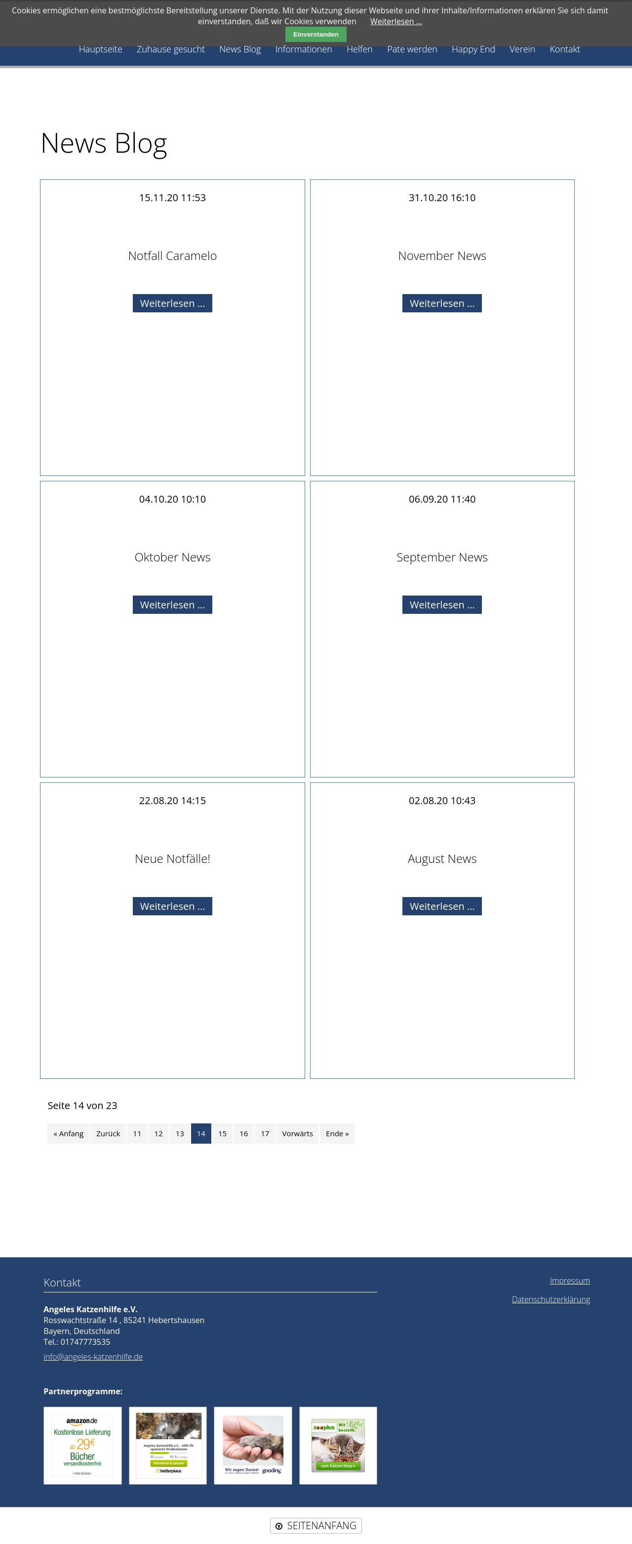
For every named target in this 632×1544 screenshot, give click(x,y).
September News (442, 557)
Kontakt (565, 49)
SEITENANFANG (321, 1525)
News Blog (240, 49)
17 (265, 1133)
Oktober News (172, 557)
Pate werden (412, 49)
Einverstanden (316, 34)
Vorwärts (297, 1133)
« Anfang (68, 1133)
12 (158, 1133)
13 (180, 1133)
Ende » (337, 1133)
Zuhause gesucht (171, 49)
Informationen (304, 49)
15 (222, 1133)
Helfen (360, 49)
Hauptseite (100, 49)
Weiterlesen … (176, 303)
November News (442, 255)
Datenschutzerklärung (551, 1299)
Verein (522, 49)
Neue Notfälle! (172, 858)
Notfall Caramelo (172, 255)
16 (243, 1133)
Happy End (473, 49)
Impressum (570, 1280)
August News (442, 858)
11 (137, 1133)
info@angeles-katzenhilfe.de (93, 1356)
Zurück (108, 1133)
